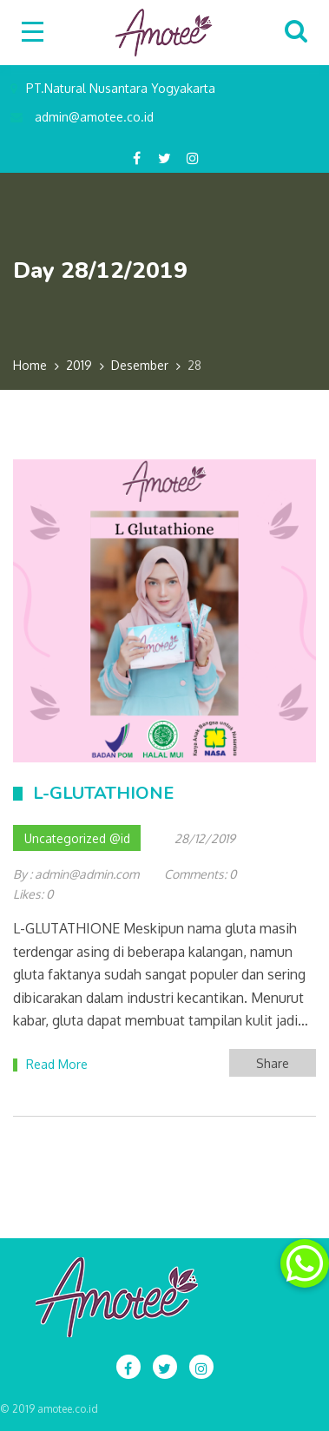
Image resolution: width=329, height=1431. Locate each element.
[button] (304, 1263)
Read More (57, 1064)
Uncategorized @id (77, 838)
